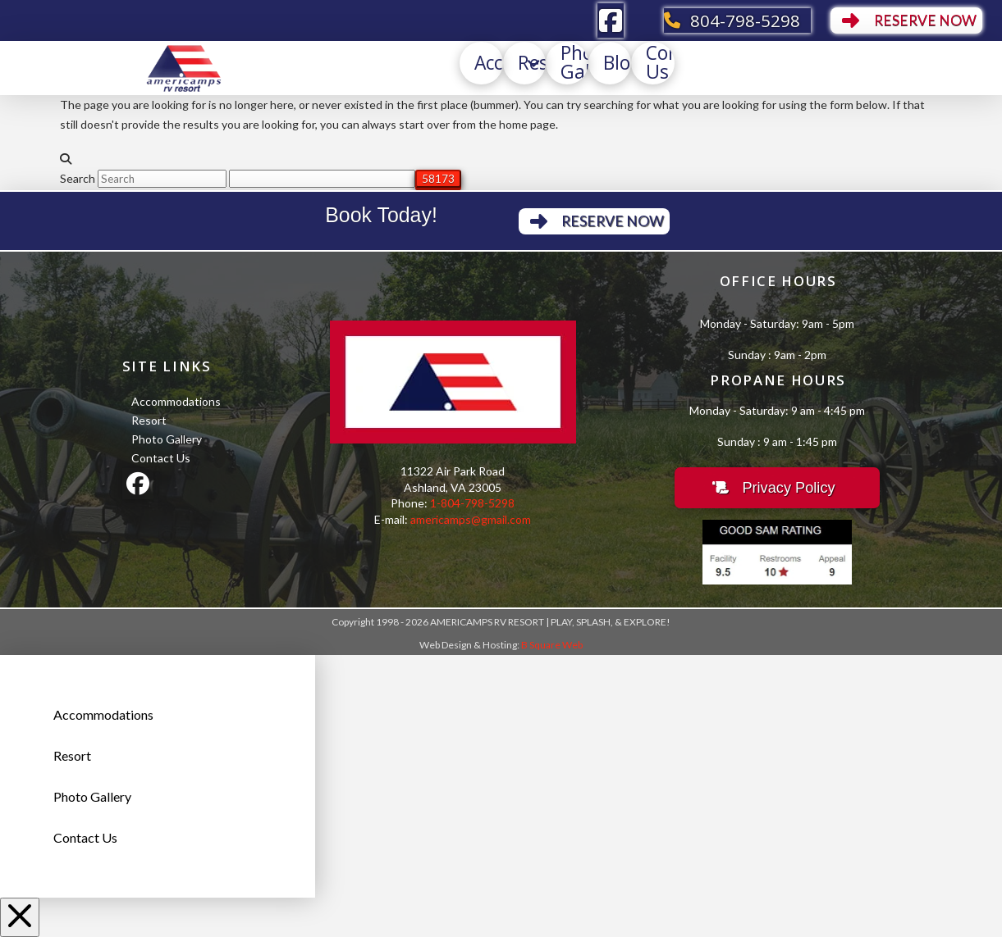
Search (77, 178)
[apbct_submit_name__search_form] (438, 179)
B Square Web (552, 645)
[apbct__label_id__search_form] (322, 179)
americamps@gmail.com (470, 519)
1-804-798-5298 (472, 503)
